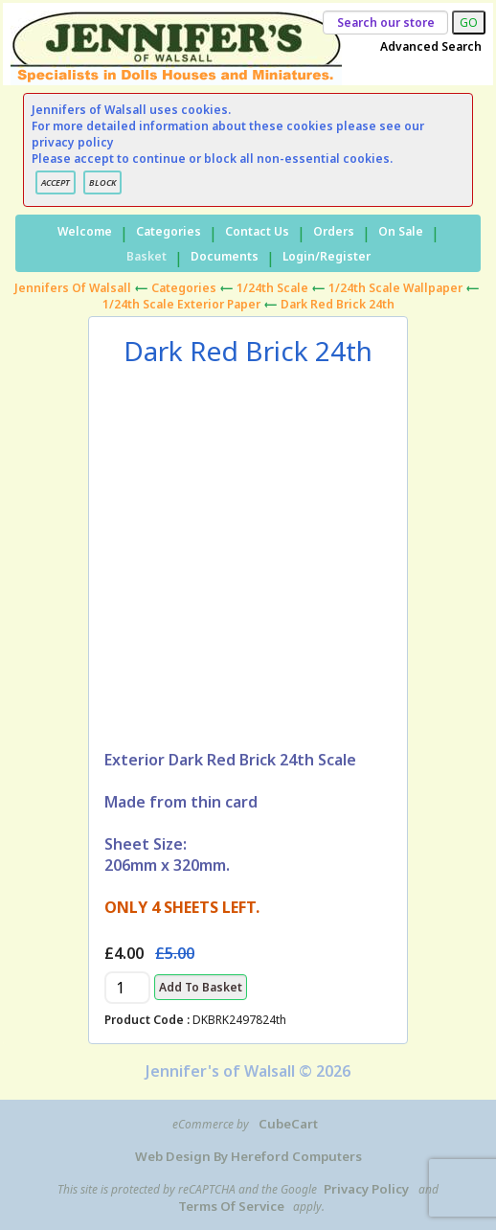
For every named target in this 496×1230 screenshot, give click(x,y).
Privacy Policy (366, 1188)
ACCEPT (55, 182)
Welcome (84, 231)
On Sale (400, 231)
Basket (146, 256)
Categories (168, 231)
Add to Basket (200, 987)
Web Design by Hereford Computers (248, 1156)
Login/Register (326, 256)
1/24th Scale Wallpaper (395, 288)
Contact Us (257, 231)
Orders (333, 231)
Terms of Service (231, 1206)
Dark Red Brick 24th (338, 304)
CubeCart (288, 1123)
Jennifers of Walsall (72, 288)
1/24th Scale (272, 288)
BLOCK (102, 182)
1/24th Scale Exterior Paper (181, 304)
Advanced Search (431, 46)
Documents (225, 256)
